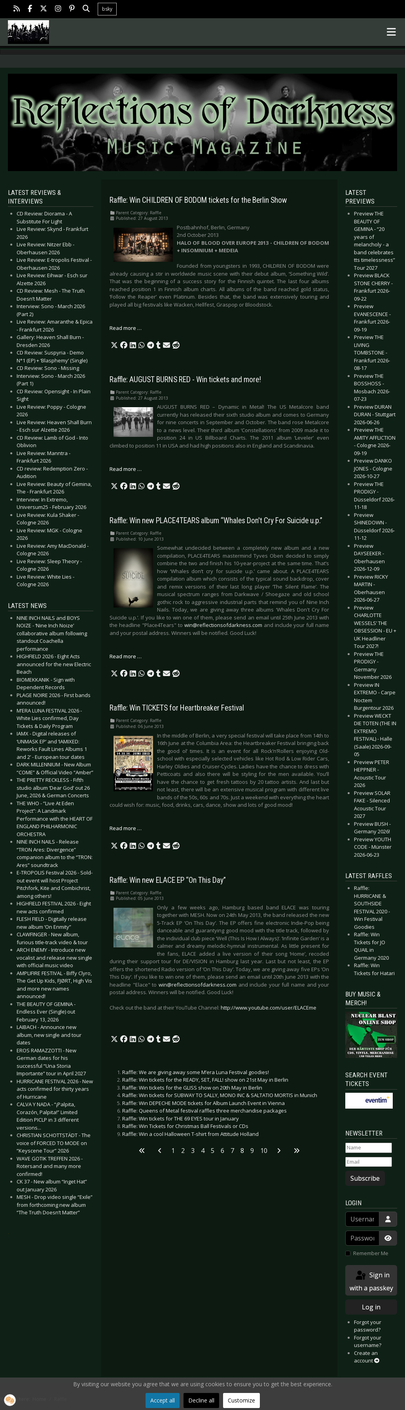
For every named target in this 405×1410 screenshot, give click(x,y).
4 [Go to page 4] (202, 1150)
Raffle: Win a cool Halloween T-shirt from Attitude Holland (190, 1134)
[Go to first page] (141, 1150)
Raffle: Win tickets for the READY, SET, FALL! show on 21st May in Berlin (205, 1079)
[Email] (368, 1162)
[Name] (368, 1148)
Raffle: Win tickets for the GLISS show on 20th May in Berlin (192, 1087)
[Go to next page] (279, 1150)
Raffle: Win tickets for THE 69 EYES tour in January (180, 1118)
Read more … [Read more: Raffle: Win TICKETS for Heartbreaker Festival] (126, 828)
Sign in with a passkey (371, 1281)
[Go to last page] (296, 1150)
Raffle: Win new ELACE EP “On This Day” (168, 880)
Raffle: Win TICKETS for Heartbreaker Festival (177, 708)
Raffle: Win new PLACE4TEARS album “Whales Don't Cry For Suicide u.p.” (216, 520)
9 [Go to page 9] (252, 1150)
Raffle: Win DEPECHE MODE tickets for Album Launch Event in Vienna (203, 1103)
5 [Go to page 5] (212, 1150)
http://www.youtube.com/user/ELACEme (268, 1007)
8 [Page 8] (242, 1150)
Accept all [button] (162, 1400)
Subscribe (365, 1178)
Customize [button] (241, 1400)
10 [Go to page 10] (263, 1150)
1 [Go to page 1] (173, 1150)
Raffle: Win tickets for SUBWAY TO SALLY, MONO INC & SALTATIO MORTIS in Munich (219, 1095)
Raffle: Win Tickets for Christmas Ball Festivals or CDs (185, 1126)
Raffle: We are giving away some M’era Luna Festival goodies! (195, 1072)
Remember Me (370, 1253)
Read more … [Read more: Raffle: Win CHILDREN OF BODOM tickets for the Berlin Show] (126, 328)
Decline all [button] (201, 1400)
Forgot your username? (367, 1341)
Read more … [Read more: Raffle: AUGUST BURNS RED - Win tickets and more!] (126, 469)
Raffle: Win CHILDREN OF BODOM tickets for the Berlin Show (198, 200)
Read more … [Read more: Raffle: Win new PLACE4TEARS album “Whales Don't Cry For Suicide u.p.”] (126, 656)
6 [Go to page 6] (222, 1150)
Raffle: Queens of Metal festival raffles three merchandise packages (204, 1110)
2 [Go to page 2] (183, 1150)
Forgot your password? (367, 1326)
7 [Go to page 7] (232, 1150)
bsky (107, 9)
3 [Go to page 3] (193, 1150)
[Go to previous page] (159, 1150)
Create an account (366, 1356)
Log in (371, 1307)
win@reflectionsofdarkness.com (223, 625)
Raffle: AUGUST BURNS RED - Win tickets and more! (185, 379)
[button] (114, 345)
